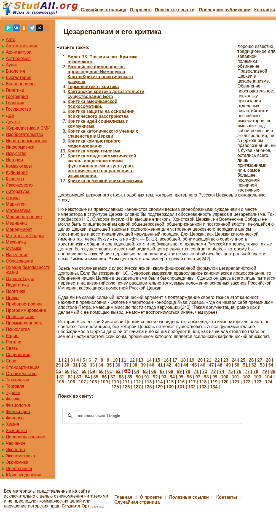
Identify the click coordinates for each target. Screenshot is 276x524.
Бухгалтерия (18, 77)
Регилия (14, 342)
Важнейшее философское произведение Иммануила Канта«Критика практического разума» (100, 74)
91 (146, 377)
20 (200, 360)
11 (123, 360)
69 (179, 371)
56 (67, 371)
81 (61, 377)
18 (183, 360)
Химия (12, 424)
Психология (18, 329)
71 (196, 371)
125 (115, 386)
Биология (15, 71)
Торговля (15, 386)
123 (257, 382)
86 (104, 377)
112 (137, 382)
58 (84, 371)
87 (112, 377)
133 (203, 386)
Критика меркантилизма (94, 151)
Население (17, 254)
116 (181, 382)
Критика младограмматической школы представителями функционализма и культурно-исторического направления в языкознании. (102, 166)
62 (118, 371)
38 (134, 365)
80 (272, 371)
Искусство (16, 153)
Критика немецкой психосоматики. (105, 180)
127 (137, 386)
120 (225, 382)
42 (168, 365)
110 (115, 382)
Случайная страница (103, 9)
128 (148, 386)
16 (166, 360)
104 (268, 377)
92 (155, 377)
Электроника (19, 468)
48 (219, 365)
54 (270, 365)
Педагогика (17, 285)
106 (71, 382)
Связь (12, 348)
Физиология (18, 405)
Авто (10, 39)
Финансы (15, 418)
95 (180, 377)
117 (192, 382)
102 (246, 377)
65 (145, 371)
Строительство (21, 373)
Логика (13, 197)
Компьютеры (19, 166)
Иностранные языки (26, 140)
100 (224, 377)
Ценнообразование (25, 437)
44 (185, 365)
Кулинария (17, 172)
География (17, 96)
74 (221, 371)
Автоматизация (21, 45)
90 (138, 377)
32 (83, 365)
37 (126, 365)
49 (228, 365)
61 (109, 371)
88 (121, 377)
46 (202, 365)
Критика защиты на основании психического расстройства (101, 114)
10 (115, 360)
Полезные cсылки (174, 9)
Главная (123, 497)
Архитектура (18, 52)
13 (140, 360)
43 (177, 365)
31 (75, 365)
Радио (12, 335)
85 (95, 377)
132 (192, 386)
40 (151, 365)
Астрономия (18, 58)
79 (264, 371)
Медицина (16, 223)
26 (251, 360)
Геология (15, 102)
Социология (18, 354)
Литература (18, 191)
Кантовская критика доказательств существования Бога (106, 94)
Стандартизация (22, 367)
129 (159, 386)
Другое (13, 121)
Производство (20, 316)
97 (197, 377)
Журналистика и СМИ (28, 128)
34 (100, 365)
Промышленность (24, 323)
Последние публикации (224, 9)
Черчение (16, 443)
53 (262, 365)
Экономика (17, 462)
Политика (15, 291)
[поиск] (151, 416)
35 (109, 365)
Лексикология (20, 185)
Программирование (26, 310)
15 (157, 360)
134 (214, 386)
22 (217, 360)
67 (162, 371)
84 (87, 377)
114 (159, 382)
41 (160, 365)
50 (236, 365)
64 (136, 371)
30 (66, 365)
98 (206, 377)
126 (126, 386)
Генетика (15, 90)
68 (170, 371)
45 (194, 365)
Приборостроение (24, 304)
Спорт (12, 361)
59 (92, 371)
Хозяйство (16, 430)
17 (174, 360)
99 (214, 377)
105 (60, 382)
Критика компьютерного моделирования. (94, 143)
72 (204, 371)
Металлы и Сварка (25, 235)
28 (268, 360)
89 (129, 377)
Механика (16, 242)
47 (211, 365)
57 (75, 371)
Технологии (17, 380)
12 (132, 360)
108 (93, 382)
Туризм (13, 392)
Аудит (12, 64)
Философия (18, 411)
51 (245, 365)
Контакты (264, 9)
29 (58, 365)
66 (153, 371)
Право (12, 297)
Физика (13, 399)
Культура (15, 178)
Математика (18, 210)
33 (92, 365)
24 (234, 360)
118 (203, 382)
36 (117, 365)
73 (213, 371)
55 (58, 371)
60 (101, 371)
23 (225, 360)
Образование (19, 261)
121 (236, 382)
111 (126, 382)
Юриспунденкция (23, 475)
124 (268, 382)
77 (247, 371)
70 (187, 371)
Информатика (20, 147)
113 (148, 382)
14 (149, 360)
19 (191, 360)
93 (163, 377)
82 (70, 377)
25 (242, 360)
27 (259, 360)
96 (189, 377)
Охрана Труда (20, 278)
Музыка (14, 248)
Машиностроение (24, 216)
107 (82, 382)
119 (214, 382)
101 (235, 377)
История (14, 159)
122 (246, 382)
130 (170, 386)
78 (255, 371)
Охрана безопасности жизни (28, 270)
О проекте (141, 9)
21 (208, 360)
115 (170, 382)
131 (181, 386)
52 (253, 365)
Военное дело (20, 83)
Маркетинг (16, 204)
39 (143, 365)
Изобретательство (24, 134)
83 (78, 377)
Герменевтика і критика (93, 86)
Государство (18, 109)
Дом (10, 115)
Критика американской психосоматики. (92, 104)
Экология (15, 449)
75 (230, 371)
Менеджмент (19, 229)
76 (238, 371)
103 (257, 377)
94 (172, 377)
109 (104, 382)
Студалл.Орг (76, 506)
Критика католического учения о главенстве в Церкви (103, 133)
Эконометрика (20, 456)
